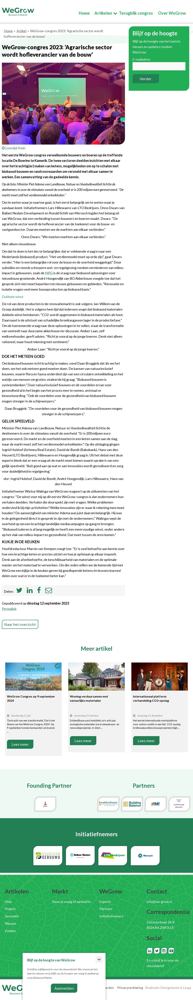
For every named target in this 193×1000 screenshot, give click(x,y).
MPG (49, 273)
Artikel (21, 31)
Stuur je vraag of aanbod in (71, 901)
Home (8, 31)
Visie (8, 901)
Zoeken (10, 931)
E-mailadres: (141, 59)
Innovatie (12, 916)
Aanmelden (64, 988)
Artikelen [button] (103, 14)
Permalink (9, 609)
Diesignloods (169, 988)
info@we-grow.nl (159, 901)
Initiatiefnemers (111, 916)
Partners (105, 909)
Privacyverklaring (130, 988)
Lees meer (20, 744)
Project (10, 909)
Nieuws (10, 923)
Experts (105, 901)
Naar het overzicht (20, 624)
